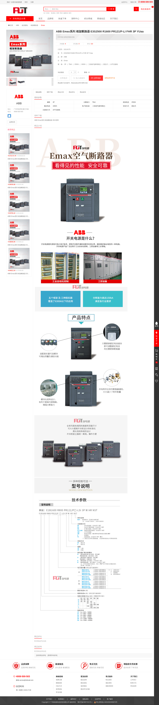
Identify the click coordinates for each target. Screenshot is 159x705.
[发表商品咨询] (41, 655)
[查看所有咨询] (52, 655)
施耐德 (65, 13)
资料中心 (75, 19)
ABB (57, 13)
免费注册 (59, 680)
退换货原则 (109, 686)
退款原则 (109, 683)
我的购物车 (146, 9)
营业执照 (133, 686)
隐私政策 (86, 699)
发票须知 (59, 689)
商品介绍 (61, 92)
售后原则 (109, 680)
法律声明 (98, 699)
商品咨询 (83, 92)
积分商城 (88, 19)
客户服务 (110, 699)
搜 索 (111, 9)
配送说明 (84, 680)
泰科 (69, 13)
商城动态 (101, 19)
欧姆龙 (53, 13)
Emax (43, 25)
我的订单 (133, 2)
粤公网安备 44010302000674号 (105, 702)
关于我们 (114, 19)
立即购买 (63, 78)
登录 (26, 2)
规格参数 (39, 92)
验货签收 (84, 686)
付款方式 (59, 686)
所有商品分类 (17, 19)
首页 (40, 19)
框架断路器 (34, 25)
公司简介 (133, 680)
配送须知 (84, 683)
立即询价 (96, 78)
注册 (32, 2)
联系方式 (133, 683)
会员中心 (124, 2)
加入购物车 (79, 78)
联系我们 (61, 699)
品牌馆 (50, 19)
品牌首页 (12, 122)
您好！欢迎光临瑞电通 (14, 2)
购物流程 (59, 683)
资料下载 (50, 92)
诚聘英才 (73, 699)
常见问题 (59, 692)
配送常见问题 (85, 689)
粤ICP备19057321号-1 (85, 702)
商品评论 (72, 92)
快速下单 (62, 19)
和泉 (61, 13)
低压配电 (25, 25)
